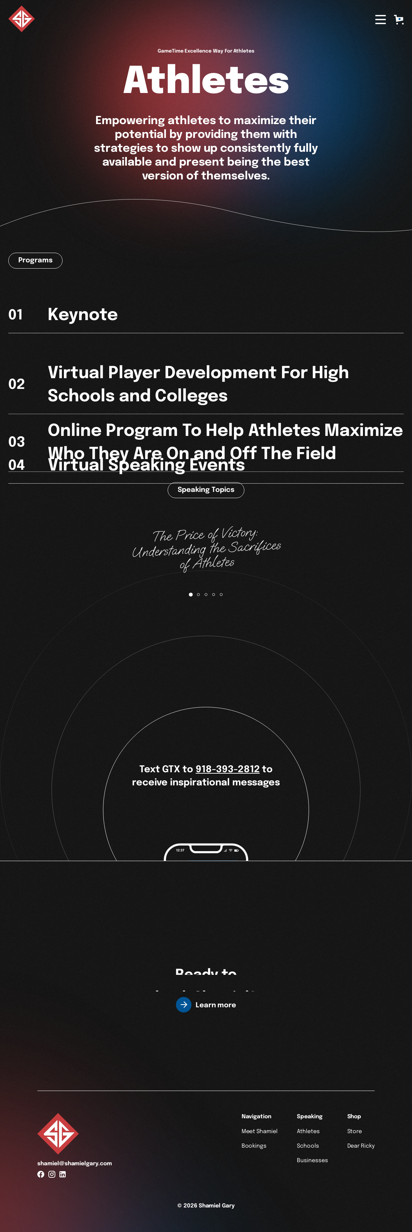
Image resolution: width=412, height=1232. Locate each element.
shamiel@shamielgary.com (74, 1164)
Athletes (308, 1132)
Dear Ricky (361, 1146)
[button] (399, 20)
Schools (308, 1146)
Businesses (312, 1161)
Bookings (254, 1146)
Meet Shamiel (260, 1132)
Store (354, 1132)
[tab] (191, 595)
